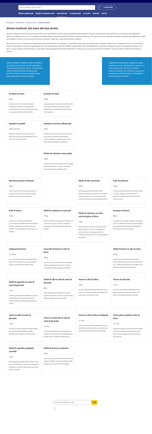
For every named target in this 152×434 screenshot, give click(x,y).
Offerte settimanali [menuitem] (25, 15)
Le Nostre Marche (31, 24)
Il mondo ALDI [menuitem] (75, 15)
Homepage (10, 24)
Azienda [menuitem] (96, 15)
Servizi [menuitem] (104, 15)
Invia (94, 404)
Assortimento (19, 24)
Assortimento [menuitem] (62, 15)
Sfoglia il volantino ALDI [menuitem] (45, 15)
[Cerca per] (56, 9)
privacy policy (63, 422)
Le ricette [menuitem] (86, 15)
